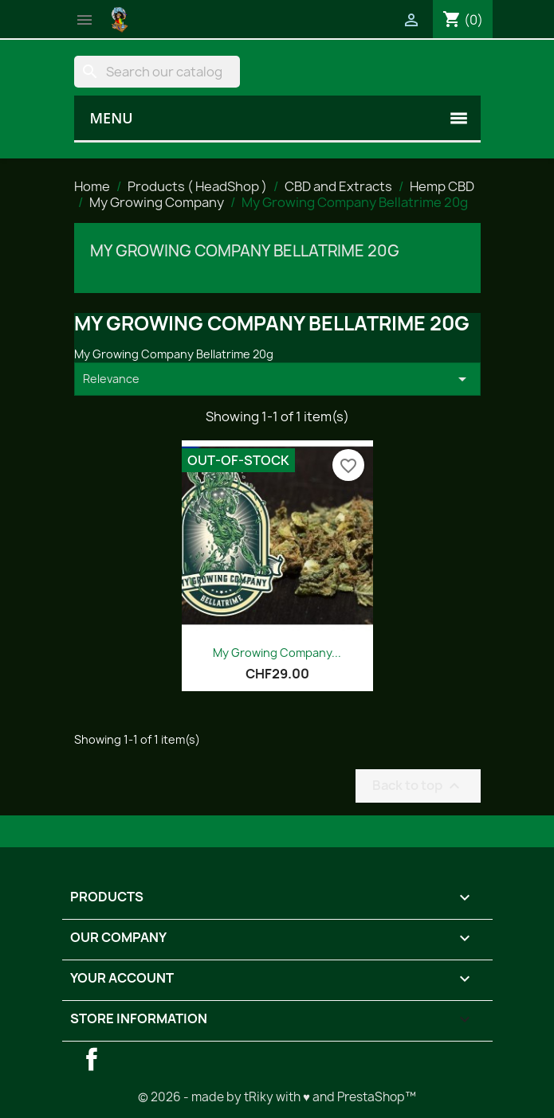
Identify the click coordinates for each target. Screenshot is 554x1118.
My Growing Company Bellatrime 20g (244, 250)
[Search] (157, 72)
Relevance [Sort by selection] (277, 379)
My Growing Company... (277, 652)
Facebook (92, 1059)
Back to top (418, 786)
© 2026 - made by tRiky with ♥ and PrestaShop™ (277, 1097)
